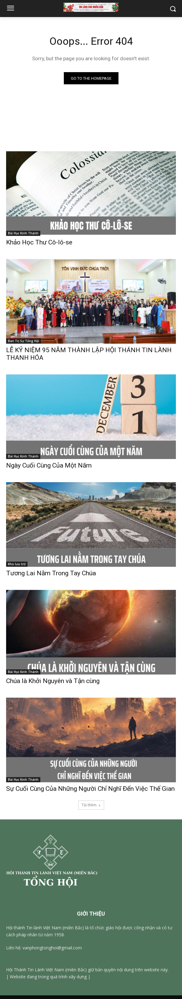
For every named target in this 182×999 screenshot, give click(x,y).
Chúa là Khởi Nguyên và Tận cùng (53, 681)
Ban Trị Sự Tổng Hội (23, 341)
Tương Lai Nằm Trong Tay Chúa (51, 573)
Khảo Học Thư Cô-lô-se (39, 242)
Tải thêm (91, 805)
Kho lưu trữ (17, 564)
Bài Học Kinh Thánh (23, 233)
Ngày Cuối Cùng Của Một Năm (49, 465)
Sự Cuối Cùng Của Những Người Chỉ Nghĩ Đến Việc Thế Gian (90, 788)
